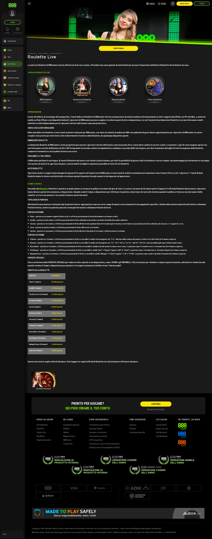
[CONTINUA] (118, 48)
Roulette (44, 188)
